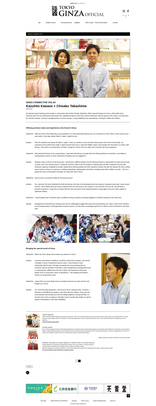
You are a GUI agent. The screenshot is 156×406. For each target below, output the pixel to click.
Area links (43, 401)
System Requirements (99, 401)
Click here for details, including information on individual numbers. (58, 349)
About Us (112, 401)
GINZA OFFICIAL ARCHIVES (58, 401)
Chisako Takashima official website (50, 321)
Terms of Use (85, 401)
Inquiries (74, 401)
